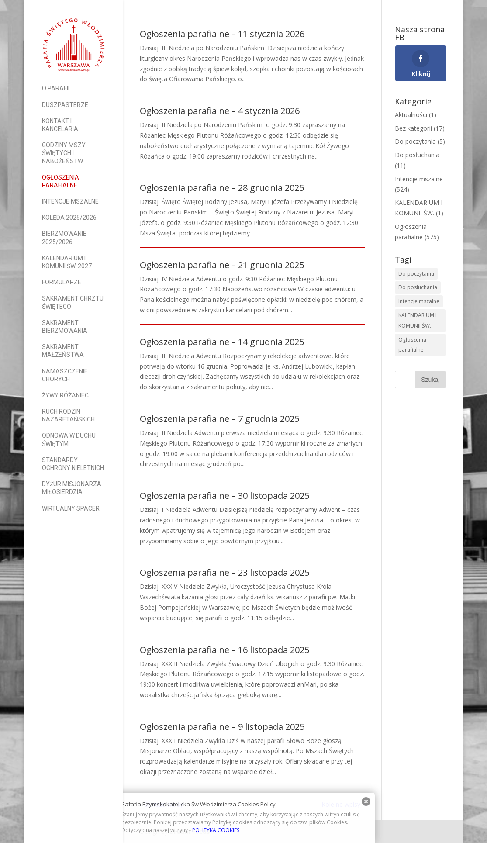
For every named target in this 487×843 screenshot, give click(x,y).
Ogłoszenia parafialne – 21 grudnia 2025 (222, 265)
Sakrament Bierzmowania (64, 326)
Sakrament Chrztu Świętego (73, 302)
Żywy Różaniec (65, 395)
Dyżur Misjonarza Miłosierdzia (71, 487)
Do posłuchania (417, 155)
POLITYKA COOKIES (215, 830)
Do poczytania (415, 141)
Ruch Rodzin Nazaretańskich (68, 415)
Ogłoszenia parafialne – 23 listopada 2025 (224, 572)
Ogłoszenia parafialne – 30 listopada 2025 (224, 495)
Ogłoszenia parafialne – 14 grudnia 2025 (222, 342)
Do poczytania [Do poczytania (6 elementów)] (416, 273)
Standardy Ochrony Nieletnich (73, 463)
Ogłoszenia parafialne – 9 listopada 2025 (222, 726)
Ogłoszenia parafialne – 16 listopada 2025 (224, 650)
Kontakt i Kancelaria (60, 124)
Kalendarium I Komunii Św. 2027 (67, 262)
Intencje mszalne (70, 201)
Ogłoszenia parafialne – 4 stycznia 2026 (220, 111)
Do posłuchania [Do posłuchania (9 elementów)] (417, 287)
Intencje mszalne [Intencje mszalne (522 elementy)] (418, 301)
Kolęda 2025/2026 (69, 217)
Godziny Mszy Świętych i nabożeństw (64, 153)
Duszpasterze (65, 104)
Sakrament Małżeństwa (63, 350)
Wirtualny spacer (71, 508)
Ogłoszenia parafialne (60, 181)
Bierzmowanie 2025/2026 (64, 237)
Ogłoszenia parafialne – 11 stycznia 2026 (222, 34)
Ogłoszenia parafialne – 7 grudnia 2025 (219, 419)
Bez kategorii (413, 128)
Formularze (61, 282)
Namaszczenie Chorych (65, 375)
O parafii (55, 88)
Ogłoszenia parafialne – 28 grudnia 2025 (222, 187)
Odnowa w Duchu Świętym (69, 439)
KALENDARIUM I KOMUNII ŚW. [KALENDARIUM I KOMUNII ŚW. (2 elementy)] (417, 320)
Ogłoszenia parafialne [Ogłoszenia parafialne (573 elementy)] (412, 345)
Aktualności (411, 115)
